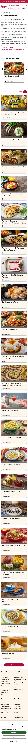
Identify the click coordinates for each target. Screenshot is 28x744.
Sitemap (3, 694)
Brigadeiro (3, 717)
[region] (14, 732)
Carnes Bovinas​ (17, 706)
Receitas (10, 8)
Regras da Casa (4, 692)
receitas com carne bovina (7, 49)
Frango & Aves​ (17, 708)
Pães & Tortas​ (17, 712)
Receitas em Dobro (18, 677)
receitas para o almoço (19, 49)
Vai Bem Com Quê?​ (18, 682)
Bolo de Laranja (4, 712)
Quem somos (4, 675)
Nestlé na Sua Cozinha (19, 675)
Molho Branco (4, 715)
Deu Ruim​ (16, 685)
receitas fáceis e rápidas (6, 51)
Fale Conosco (4, 688)
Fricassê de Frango (5, 710)
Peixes (15, 715)
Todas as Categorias (18, 717)
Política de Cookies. (12, 729)
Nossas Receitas (4, 677)
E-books (24, 8)
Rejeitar (14, 737)
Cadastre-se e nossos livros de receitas (14, 1)
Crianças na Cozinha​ (18, 687)
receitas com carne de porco (7, 47)
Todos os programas (18, 689)
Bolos (15, 702)
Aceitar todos (14, 732)
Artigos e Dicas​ (4, 681)
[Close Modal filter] (25, 91)
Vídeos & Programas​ (5, 683)
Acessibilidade (4, 690)
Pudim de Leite (4, 702)
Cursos (17, 8)
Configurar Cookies (13, 741)
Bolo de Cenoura (5, 704)
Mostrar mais (14, 665)
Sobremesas (17, 704)
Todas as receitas (7, 12)
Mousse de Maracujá (6, 708)
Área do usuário (4, 685)
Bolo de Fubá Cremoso (6, 706)
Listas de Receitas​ (5, 679)
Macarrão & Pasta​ (18, 710)
